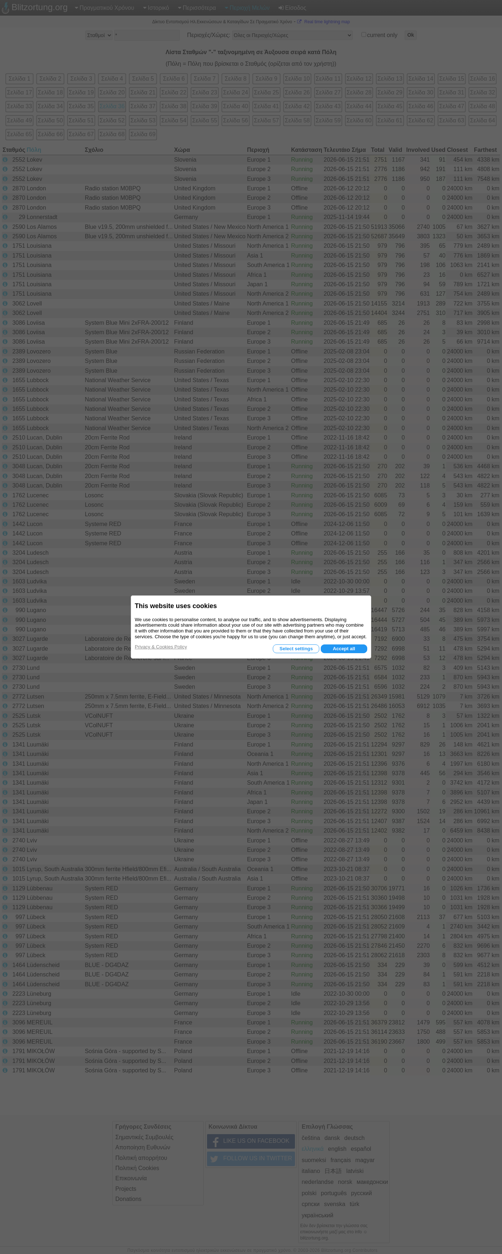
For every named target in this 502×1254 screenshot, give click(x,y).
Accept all (344, 648)
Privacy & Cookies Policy (161, 647)
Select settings (296, 648)
